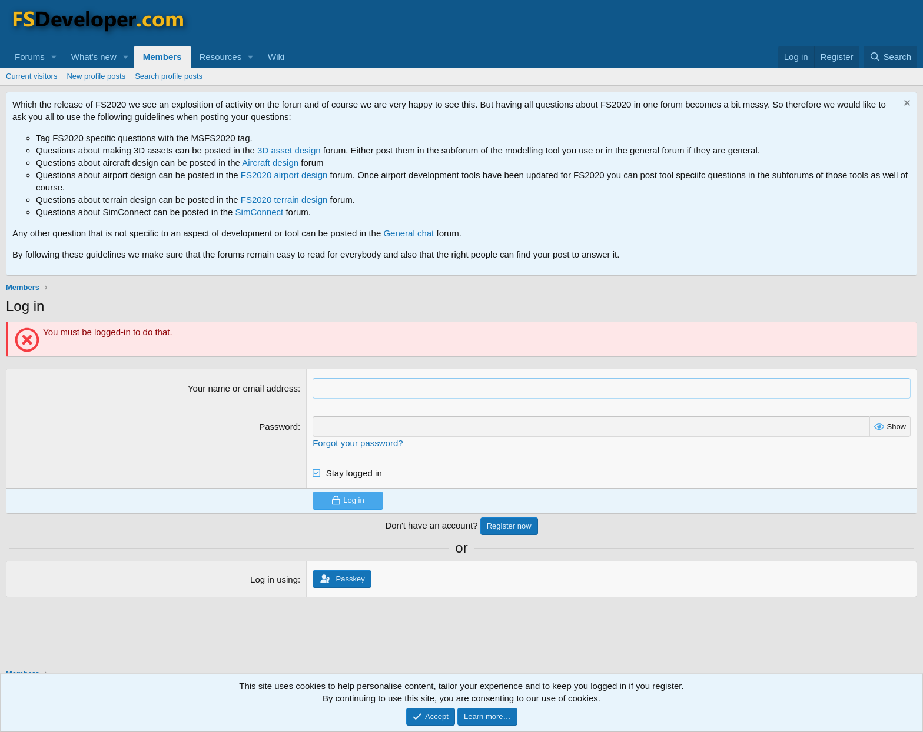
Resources (221, 57)
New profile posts (96, 76)
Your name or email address (243, 388)
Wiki (276, 57)
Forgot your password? (358, 443)
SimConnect (259, 212)
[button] (54, 57)
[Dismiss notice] (906, 104)
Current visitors (31, 76)
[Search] (890, 57)
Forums (30, 57)
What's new (94, 57)
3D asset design (289, 150)
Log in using (274, 579)
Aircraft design (270, 163)
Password (278, 427)
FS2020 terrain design (284, 200)
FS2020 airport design (284, 175)
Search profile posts (168, 76)
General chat (408, 233)
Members (162, 57)
